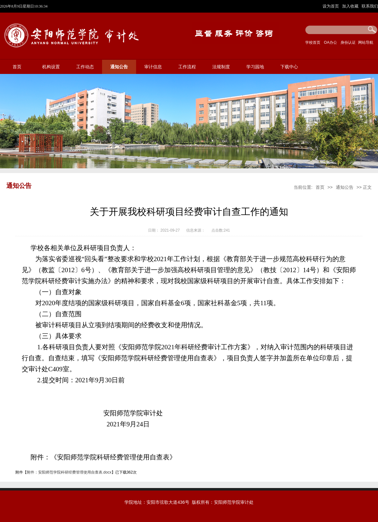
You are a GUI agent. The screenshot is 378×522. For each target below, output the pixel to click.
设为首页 (331, 6)
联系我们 (370, 6)
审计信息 (153, 67)
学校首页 (312, 42)
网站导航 (365, 42)
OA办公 (330, 42)
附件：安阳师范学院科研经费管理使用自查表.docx (69, 472)
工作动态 (85, 67)
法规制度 (221, 67)
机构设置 (51, 67)
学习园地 (255, 67)
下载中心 (289, 67)
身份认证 (348, 42)
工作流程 (187, 67)
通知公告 (119, 67)
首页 (17, 67)
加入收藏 (351, 6)
